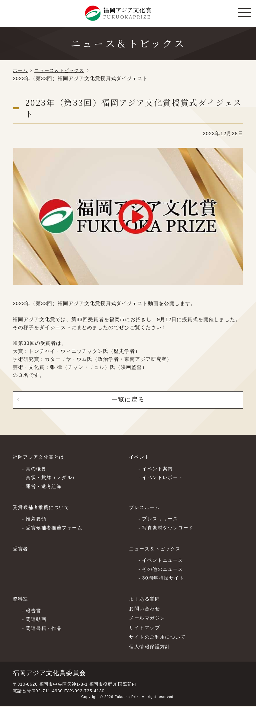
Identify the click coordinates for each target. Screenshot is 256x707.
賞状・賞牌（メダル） (53, 478)
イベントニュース (164, 561)
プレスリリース (161, 520)
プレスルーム (145, 508)
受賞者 (21, 549)
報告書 (34, 611)
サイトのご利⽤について (159, 638)
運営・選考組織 (45, 487)
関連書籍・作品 (45, 629)
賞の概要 (37, 469)
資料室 (21, 600)
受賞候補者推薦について (43, 508)
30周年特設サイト (164, 579)
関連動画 (37, 620)
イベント (140, 458)
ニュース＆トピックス (61, 70)
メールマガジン (148, 619)
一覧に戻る (128, 400)
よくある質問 (145, 600)
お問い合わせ (145, 609)
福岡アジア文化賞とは (40, 458)
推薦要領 (37, 520)
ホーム (21, 70)
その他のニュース (164, 570)
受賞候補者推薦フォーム (56, 528)
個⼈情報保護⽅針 (151, 647)
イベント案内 (158, 469)
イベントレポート (164, 478)
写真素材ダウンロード (169, 528)
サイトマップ (145, 628)
